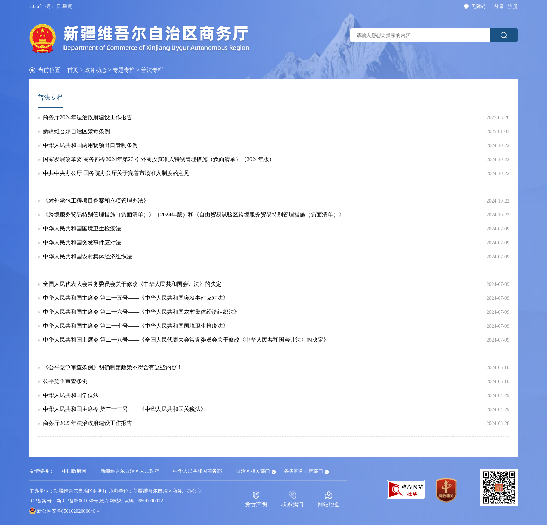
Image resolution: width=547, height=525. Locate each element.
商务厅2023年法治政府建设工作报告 (87, 423)
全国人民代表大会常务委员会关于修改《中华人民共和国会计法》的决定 (132, 284)
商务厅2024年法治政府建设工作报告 (87, 117)
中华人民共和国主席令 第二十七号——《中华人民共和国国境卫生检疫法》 (135, 326)
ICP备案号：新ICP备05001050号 (63, 500)
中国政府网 (74, 471)
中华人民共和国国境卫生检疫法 (82, 228)
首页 (72, 70)
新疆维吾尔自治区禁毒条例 (76, 131)
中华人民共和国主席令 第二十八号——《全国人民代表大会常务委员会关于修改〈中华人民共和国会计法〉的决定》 (186, 340)
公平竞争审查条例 (65, 381)
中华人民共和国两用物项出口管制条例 (90, 145)
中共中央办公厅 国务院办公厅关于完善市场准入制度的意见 (116, 173)
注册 (513, 6)
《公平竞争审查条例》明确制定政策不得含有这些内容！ (112, 367)
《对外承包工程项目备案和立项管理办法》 (96, 201)
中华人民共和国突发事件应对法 (82, 242)
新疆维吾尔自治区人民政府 (129, 471)
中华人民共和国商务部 (197, 471)
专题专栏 (124, 70)
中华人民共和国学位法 (71, 395)
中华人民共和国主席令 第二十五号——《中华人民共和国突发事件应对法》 (135, 298)
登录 (499, 6)
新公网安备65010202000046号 (68, 511)
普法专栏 (50, 97)
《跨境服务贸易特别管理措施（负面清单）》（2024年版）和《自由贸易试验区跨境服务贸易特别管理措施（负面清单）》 (193, 215)
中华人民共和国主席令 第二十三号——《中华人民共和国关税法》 (124, 409)
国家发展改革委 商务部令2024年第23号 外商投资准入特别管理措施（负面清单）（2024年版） (159, 159)
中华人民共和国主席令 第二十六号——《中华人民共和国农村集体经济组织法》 (141, 312)
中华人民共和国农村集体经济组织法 (87, 256)
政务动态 (95, 70)
